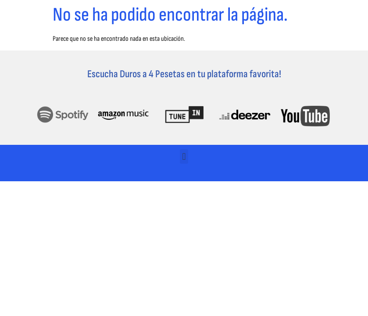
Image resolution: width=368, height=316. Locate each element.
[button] (184, 156)
